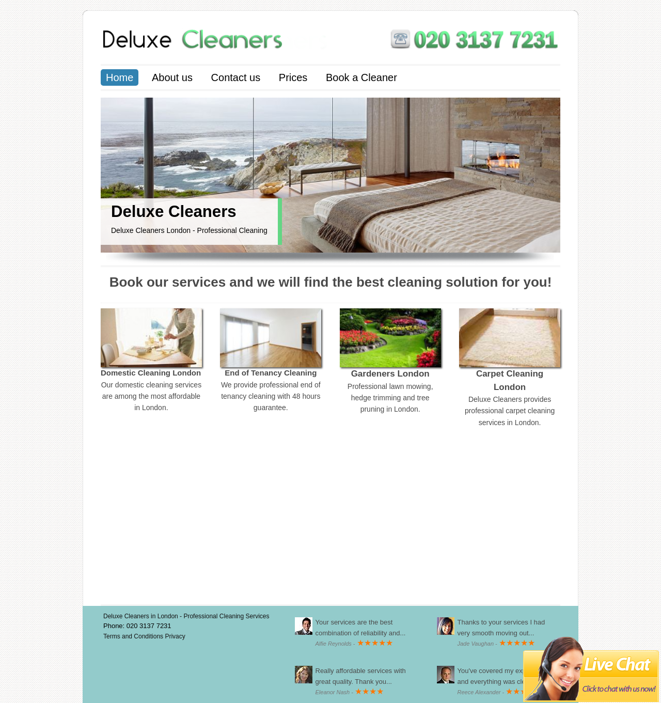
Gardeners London (390, 374)
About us (172, 77)
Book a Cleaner (361, 77)
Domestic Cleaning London (151, 372)
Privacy (175, 636)
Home (119, 77)
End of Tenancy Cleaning (271, 372)
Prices (293, 77)
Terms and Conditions (134, 636)
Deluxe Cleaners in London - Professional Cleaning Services (186, 616)
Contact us (236, 77)
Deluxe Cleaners (174, 211)
